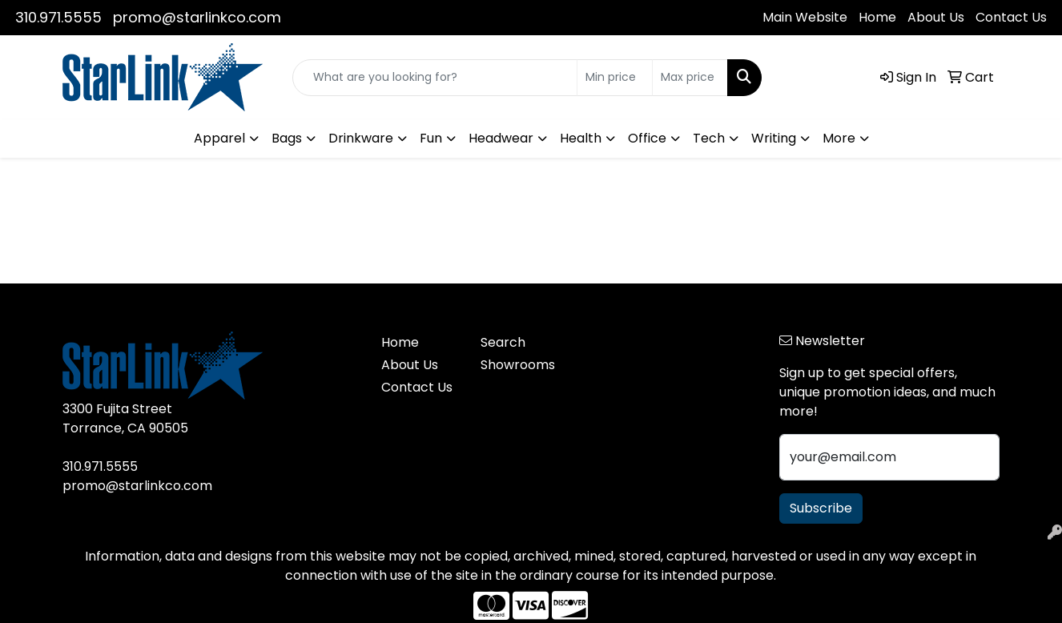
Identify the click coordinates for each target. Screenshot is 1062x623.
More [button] (839, 138)
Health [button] (580, 138)
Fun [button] (431, 138)
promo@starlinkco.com (197, 17)
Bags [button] (287, 138)
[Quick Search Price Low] (615, 77)
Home (877, 17)
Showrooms (518, 365)
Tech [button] (709, 138)
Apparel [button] (219, 138)
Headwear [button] (501, 138)
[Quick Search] (435, 77)
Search (503, 342)
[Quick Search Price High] (690, 77)
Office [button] (647, 138)
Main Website (804, 17)
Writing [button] (773, 138)
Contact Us (1011, 17)
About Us (935, 17)
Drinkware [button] (360, 138)
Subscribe (821, 508)
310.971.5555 (58, 17)
